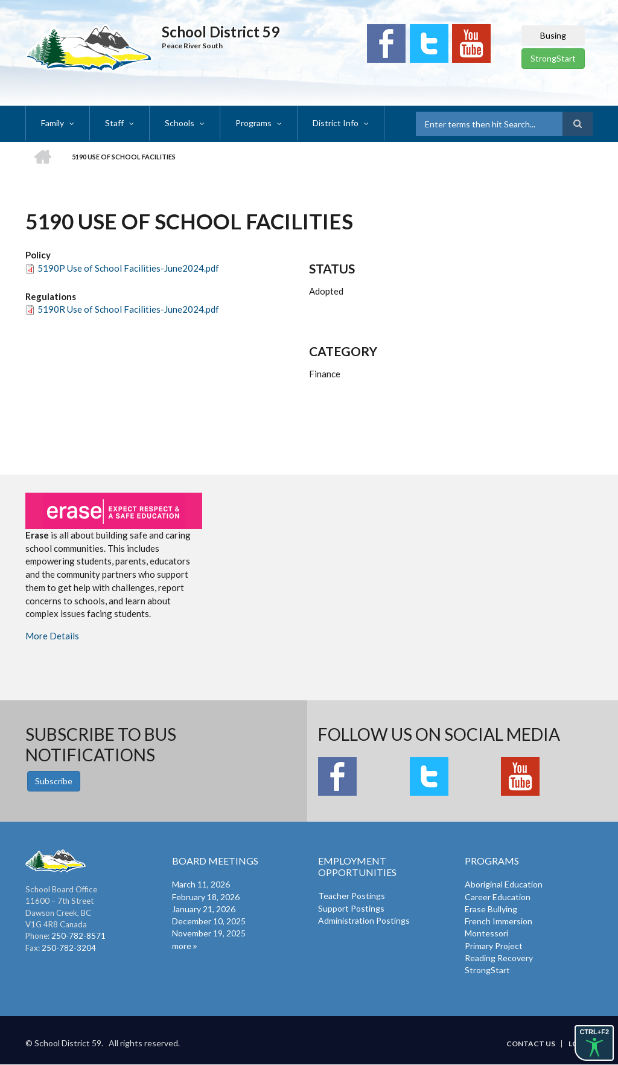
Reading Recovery (499, 958)
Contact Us (530, 1043)
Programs (253, 123)
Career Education (497, 897)
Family (52, 123)
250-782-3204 (69, 948)
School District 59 (220, 31)
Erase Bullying (491, 909)
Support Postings (351, 908)
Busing (553, 35)
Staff (114, 123)
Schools (179, 123)
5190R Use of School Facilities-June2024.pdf (128, 309)
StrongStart (553, 58)
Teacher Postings (351, 896)
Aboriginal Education (504, 884)
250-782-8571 (78, 936)
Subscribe (53, 781)
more (181, 946)
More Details (52, 635)
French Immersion (498, 921)
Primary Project (494, 946)
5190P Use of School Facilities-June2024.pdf (128, 268)
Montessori (486, 933)
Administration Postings (364, 920)
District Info (335, 123)
